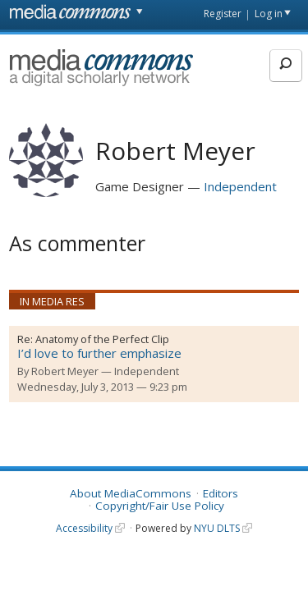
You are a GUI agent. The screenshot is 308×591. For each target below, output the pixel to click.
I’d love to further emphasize (99, 353)
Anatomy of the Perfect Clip (102, 339)
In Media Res (52, 301)
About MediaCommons (130, 493)
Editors (220, 493)
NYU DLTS (217, 528)
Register (222, 14)
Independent (240, 186)
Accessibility (84, 528)
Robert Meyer (65, 371)
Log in (269, 14)
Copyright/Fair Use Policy (159, 505)
